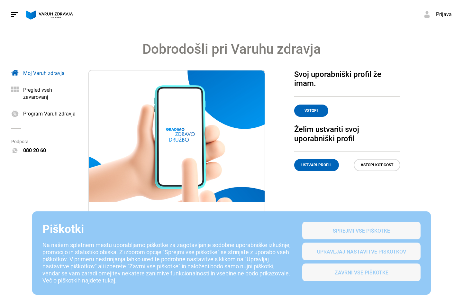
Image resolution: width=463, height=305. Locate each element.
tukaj (109, 280)
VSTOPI (311, 110)
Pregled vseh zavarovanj (37, 93)
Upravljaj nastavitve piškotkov (361, 252)
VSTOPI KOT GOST (377, 165)
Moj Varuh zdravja (44, 73)
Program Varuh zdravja (49, 114)
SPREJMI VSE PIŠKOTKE (361, 231)
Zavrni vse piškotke (361, 273)
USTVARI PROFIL (316, 165)
